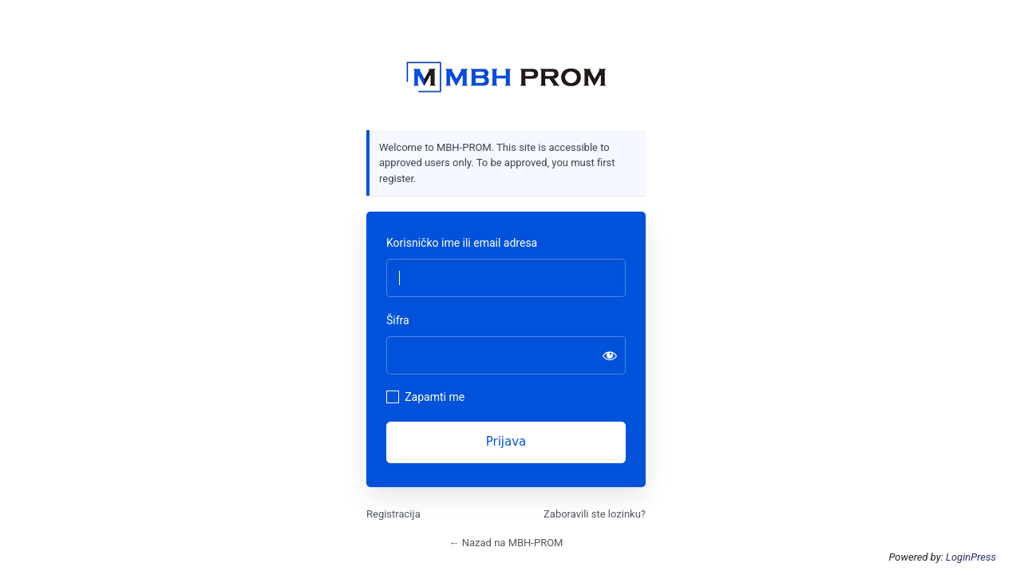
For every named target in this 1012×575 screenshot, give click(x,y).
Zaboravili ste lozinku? (595, 514)
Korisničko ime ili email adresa (461, 242)
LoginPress (971, 557)
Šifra (397, 320)
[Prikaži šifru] (610, 355)
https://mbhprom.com (506, 77)
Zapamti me (434, 397)
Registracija (393, 514)
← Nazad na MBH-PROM (506, 543)
